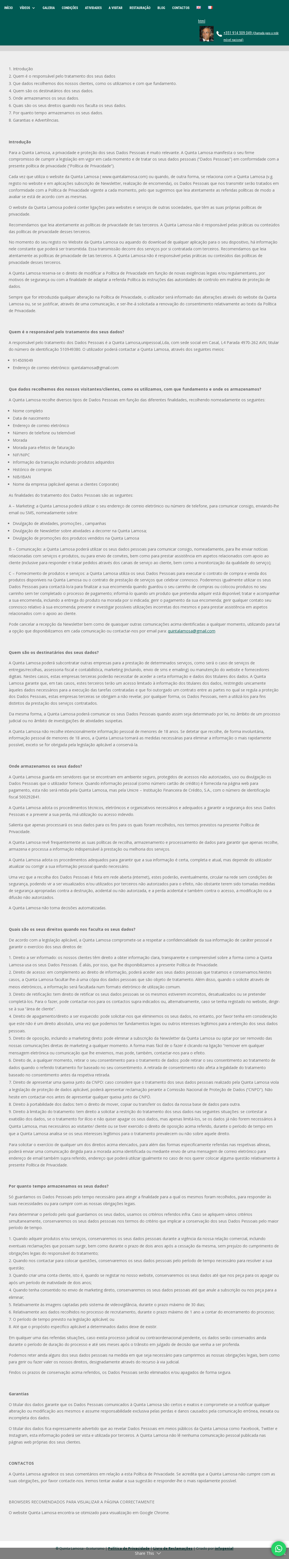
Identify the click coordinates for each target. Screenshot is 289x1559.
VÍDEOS (25, 8)
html (201, 21)
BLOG (161, 8)
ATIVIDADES (93, 8)
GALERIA (49, 8)
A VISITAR (115, 8)
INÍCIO (8, 8)
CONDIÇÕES (70, 8)
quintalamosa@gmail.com (191, 631)
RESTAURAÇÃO (140, 8)
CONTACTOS (180, 8)
